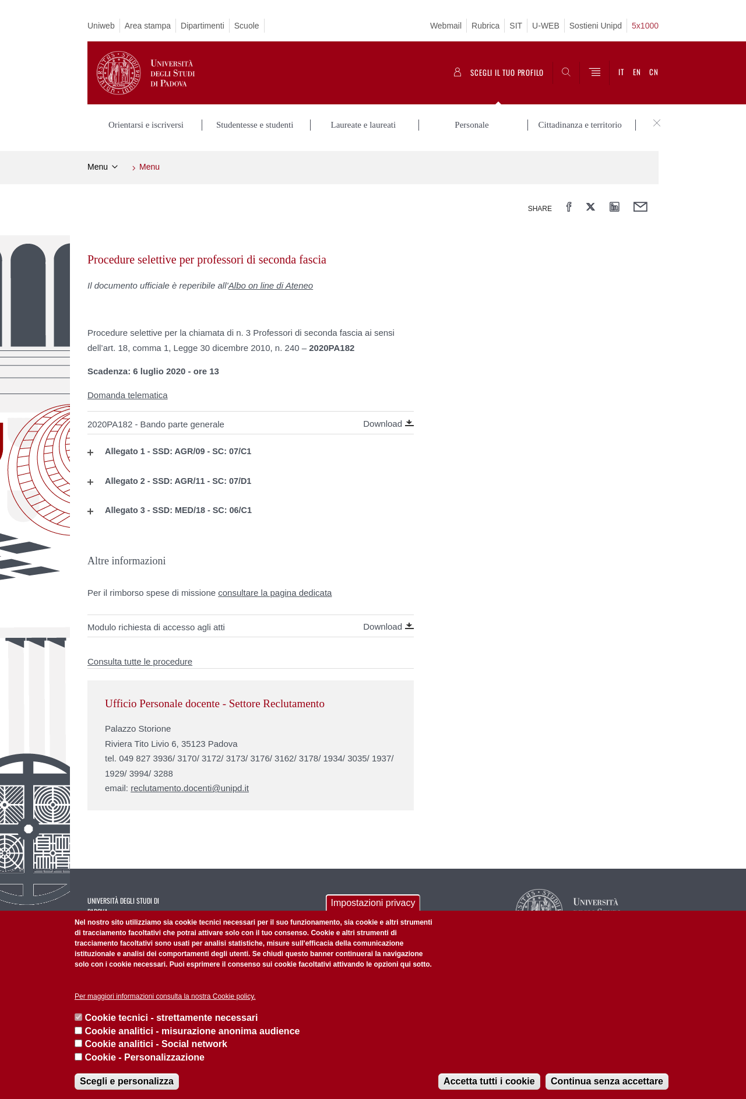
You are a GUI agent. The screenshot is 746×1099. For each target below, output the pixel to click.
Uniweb (101, 25)
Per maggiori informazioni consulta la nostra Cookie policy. (165, 996)
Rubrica (485, 25)
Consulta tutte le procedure (139, 661)
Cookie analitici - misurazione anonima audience (192, 1031)
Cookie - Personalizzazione (144, 1057)
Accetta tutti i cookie (489, 1081)
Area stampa (148, 25)
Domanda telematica (127, 395)
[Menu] (594, 73)
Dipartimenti (202, 25)
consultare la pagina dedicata (275, 593)
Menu (97, 166)
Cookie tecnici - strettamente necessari (171, 1018)
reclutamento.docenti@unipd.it (190, 788)
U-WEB (546, 25)
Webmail (446, 25)
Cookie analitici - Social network (156, 1044)
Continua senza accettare (607, 1081)
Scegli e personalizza (127, 1081)
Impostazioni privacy (373, 903)
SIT (515, 25)
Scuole (246, 25)
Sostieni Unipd (595, 25)
